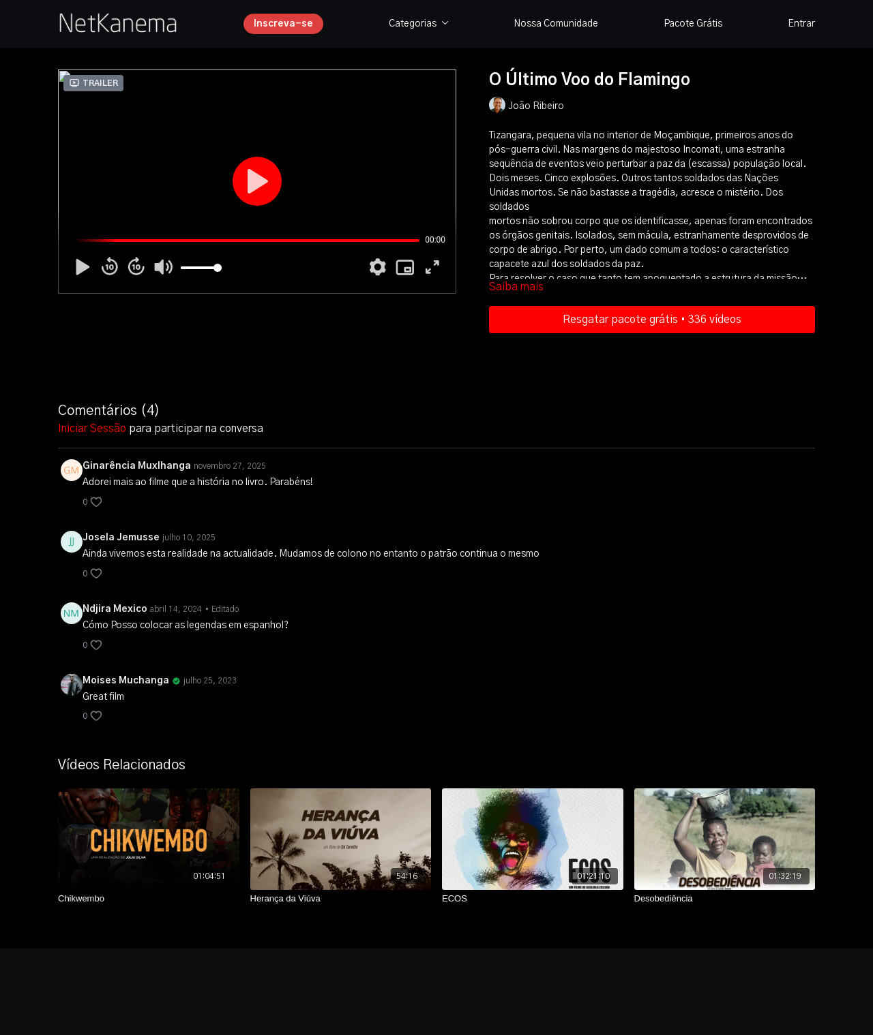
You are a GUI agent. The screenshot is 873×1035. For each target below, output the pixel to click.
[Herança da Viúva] (341, 899)
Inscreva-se (283, 24)
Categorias (419, 24)
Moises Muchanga (126, 680)
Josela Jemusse (121, 537)
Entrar (801, 24)
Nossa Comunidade (556, 24)
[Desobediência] (725, 899)
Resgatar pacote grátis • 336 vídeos (652, 319)
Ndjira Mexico (115, 609)
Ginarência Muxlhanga (137, 466)
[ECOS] (532, 899)
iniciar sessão (92, 428)
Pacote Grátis (693, 24)
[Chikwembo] (148, 899)
